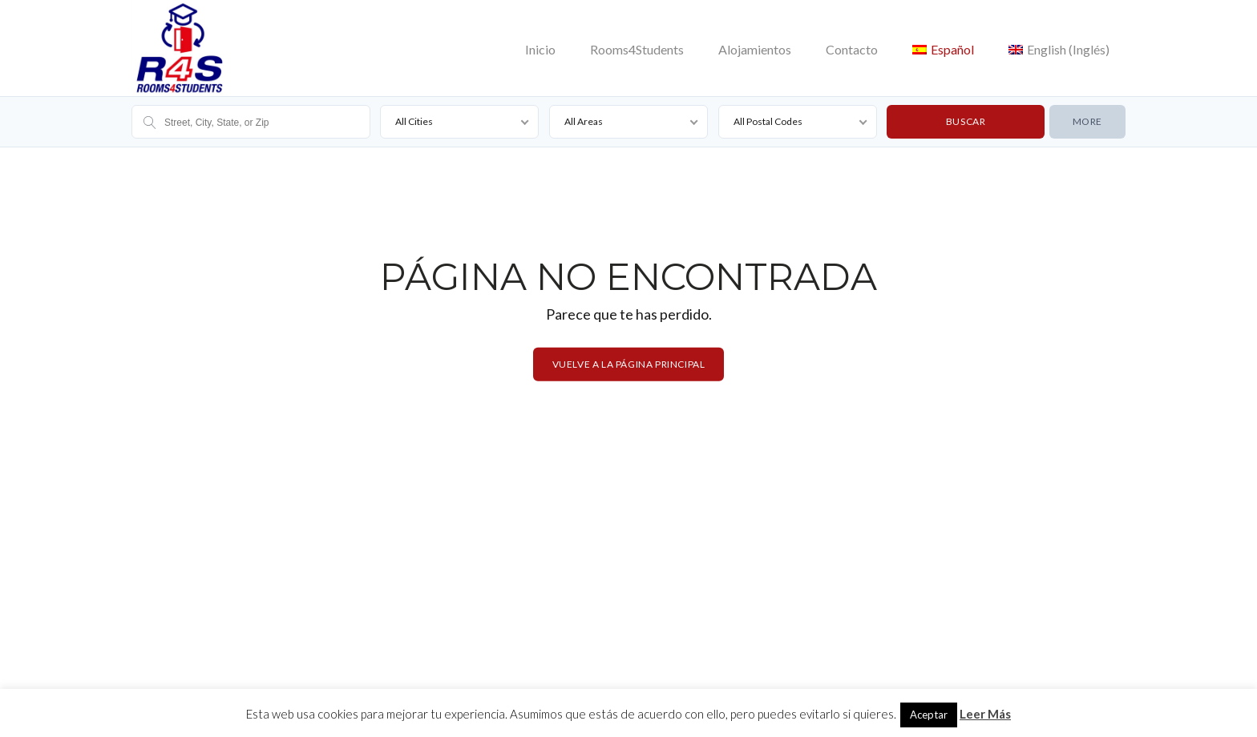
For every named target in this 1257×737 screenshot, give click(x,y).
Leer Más (985, 714)
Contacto (852, 49)
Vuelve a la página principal (628, 364)
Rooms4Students (637, 49)
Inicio (540, 49)
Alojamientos (754, 49)
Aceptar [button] (929, 714)
